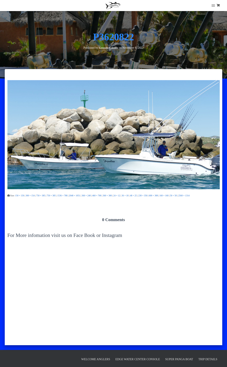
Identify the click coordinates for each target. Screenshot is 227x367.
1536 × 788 (62, 195)
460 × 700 (96, 195)
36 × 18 (125, 195)
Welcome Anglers (53, 358)
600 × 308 (153, 195)
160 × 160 (164, 195)
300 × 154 (30, 195)
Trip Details (204, 358)
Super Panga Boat (165, 358)
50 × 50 (173, 195)
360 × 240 (86, 195)
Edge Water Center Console (109, 358)
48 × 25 (133, 195)
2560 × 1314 (184, 195)
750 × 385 (40, 195)
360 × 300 (107, 195)
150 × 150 (19, 195)
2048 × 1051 (74, 195)
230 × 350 (142, 195)
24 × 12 (116, 195)
